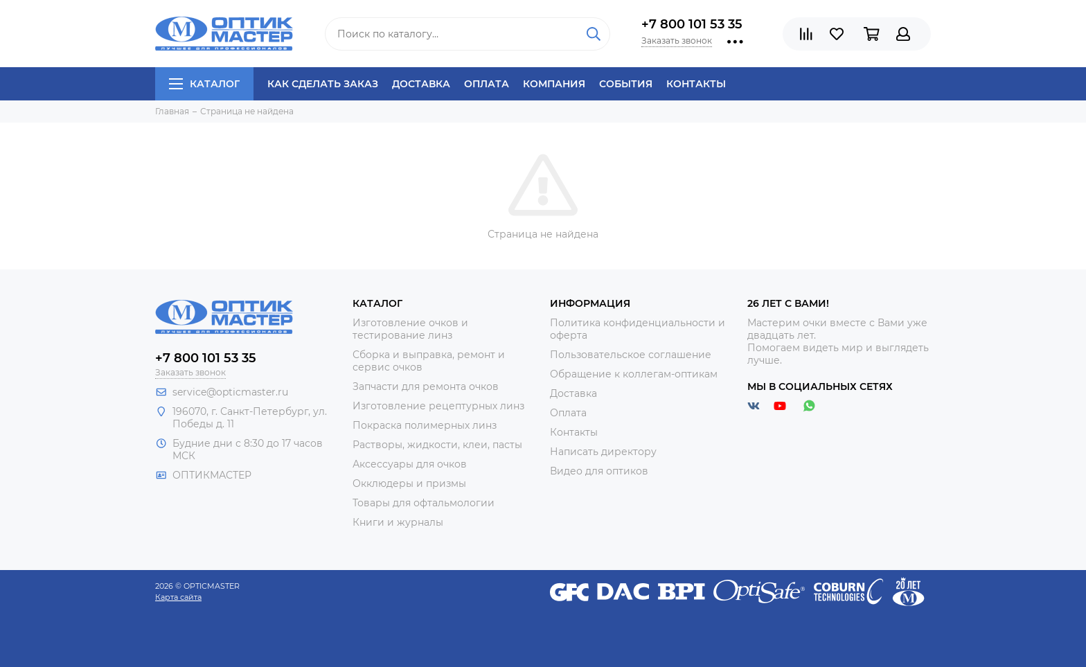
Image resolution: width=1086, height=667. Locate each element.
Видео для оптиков (599, 471)
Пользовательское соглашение (630, 354)
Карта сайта (178, 597)
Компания (554, 84)
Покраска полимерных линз (425, 425)
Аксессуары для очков (410, 464)
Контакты (696, 84)
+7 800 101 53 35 (691, 24)
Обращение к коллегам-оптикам (634, 374)
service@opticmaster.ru (230, 392)
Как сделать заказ (322, 84)
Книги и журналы (398, 522)
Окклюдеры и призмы (409, 483)
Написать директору (603, 451)
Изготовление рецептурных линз (438, 406)
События (625, 84)
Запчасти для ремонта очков (426, 386)
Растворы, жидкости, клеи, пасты (437, 444)
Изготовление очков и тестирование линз (410, 329)
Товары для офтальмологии (424, 503)
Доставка (421, 84)
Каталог (204, 84)
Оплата (486, 84)
